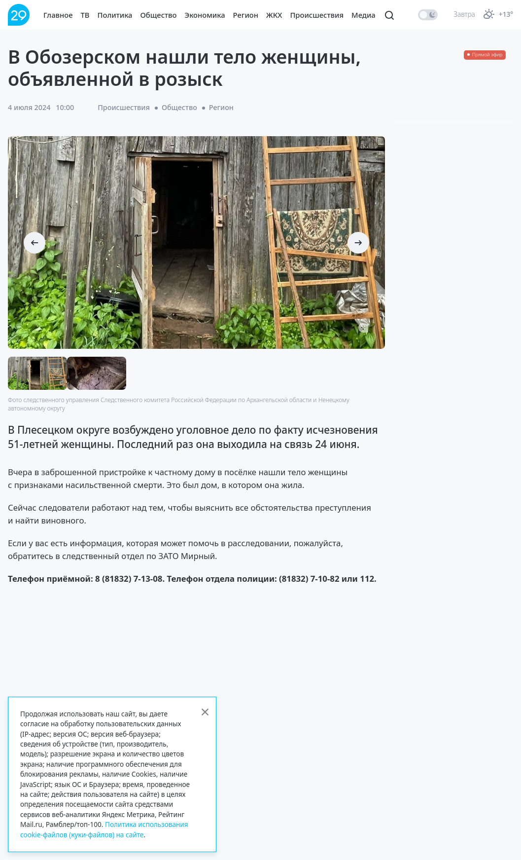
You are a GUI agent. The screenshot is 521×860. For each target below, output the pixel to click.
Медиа (363, 15)
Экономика (205, 15)
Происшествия (317, 15)
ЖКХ (274, 15)
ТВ (85, 15)
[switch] (428, 14)
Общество (158, 15)
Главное (58, 15)
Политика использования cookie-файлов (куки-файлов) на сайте (104, 829)
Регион (245, 15)
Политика (115, 15)
